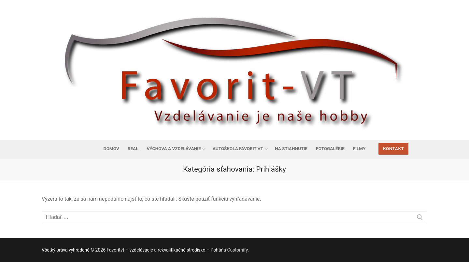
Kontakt (393, 148)
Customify (237, 250)
